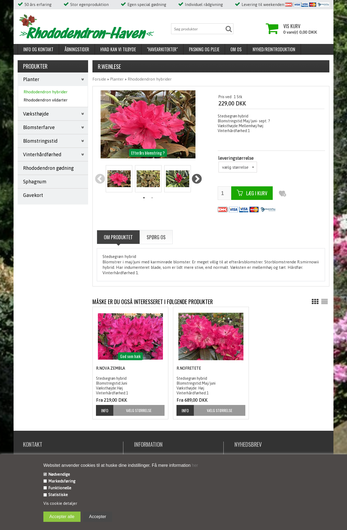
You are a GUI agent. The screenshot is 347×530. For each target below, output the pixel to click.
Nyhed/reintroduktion (274, 49)
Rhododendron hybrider (46, 92)
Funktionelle (59, 488)
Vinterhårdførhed (42, 154)
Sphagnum (34, 181)
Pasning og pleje (204, 49)
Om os (236, 49)
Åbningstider (77, 49)
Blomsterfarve (39, 127)
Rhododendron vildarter (46, 100)
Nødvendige (59, 474)
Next (197, 179)
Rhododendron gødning (48, 168)
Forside (99, 79)
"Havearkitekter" (162, 49)
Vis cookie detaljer (60, 503)
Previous (100, 179)
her (194, 465)
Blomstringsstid (40, 141)
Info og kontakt (38, 49)
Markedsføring (61, 481)
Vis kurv (291, 26)
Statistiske (58, 494)
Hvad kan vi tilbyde (118, 49)
